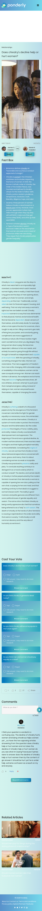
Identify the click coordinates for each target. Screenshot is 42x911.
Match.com (10, 208)
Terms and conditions (27, 901)
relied (4, 304)
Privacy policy (7, 904)
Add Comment (21, 588)
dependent (19, 320)
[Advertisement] (21, 26)
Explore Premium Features (23, 904)
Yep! (8, 605)
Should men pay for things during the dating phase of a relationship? (18, 845)
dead (12, 282)
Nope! (17, 605)
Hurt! (18, 575)
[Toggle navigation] (38, 5)
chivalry (24, 168)
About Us (5, 901)
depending (6, 301)
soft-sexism (30, 507)
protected (6, 429)
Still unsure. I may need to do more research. (19, 580)
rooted (17, 177)
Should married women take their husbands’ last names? (16, 874)
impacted (6, 314)
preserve (25, 463)
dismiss (23, 224)
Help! (8, 575)
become (12, 380)
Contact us (13, 901)
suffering (13, 407)
